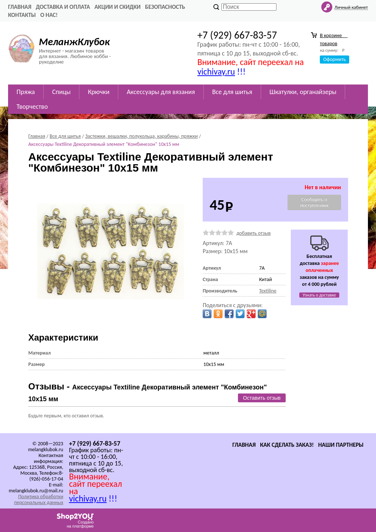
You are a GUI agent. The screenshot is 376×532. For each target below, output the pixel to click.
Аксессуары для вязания (161, 92)
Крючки (98, 92)
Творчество (32, 107)
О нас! (49, 14)
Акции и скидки (117, 6)
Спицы (61, 92)
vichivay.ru (216, 71)
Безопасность (165, 6)
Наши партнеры (341, 444)
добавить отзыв (253, 233)
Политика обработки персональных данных (38, 499)
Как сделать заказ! (287, 444)
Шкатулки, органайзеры (303, 92)
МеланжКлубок (74, 41)
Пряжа (26, 92)
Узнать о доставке (319, 295)
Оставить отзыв (262, 398)
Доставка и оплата (63, 6)
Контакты (22, 14)
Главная (19, 6)
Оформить (334, 59)
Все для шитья (232, 92)
